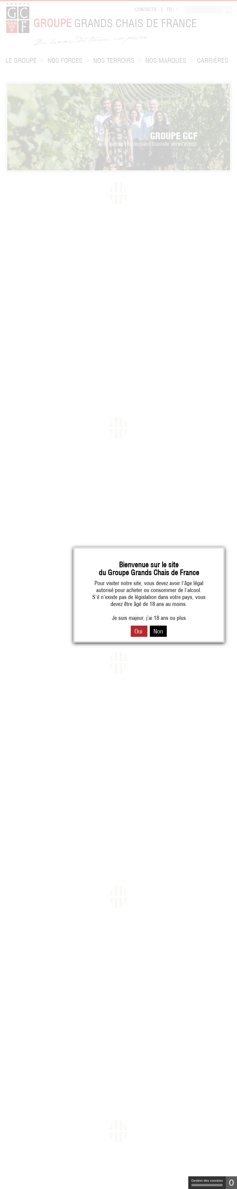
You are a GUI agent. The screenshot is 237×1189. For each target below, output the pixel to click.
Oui (139, 631)
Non (158, 631)
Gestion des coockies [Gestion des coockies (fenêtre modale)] (207, 1182)
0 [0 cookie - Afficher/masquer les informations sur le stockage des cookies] (231, 1182)
